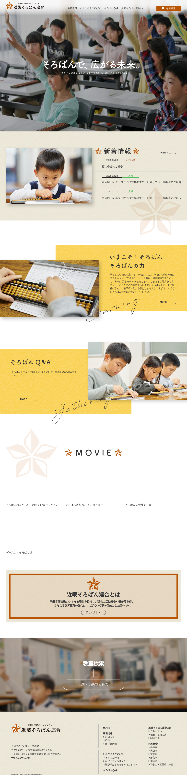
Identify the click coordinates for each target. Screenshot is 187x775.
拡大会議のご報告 (112, 166)
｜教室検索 (152, 743)
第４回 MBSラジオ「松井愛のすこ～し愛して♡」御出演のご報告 (141, 182)
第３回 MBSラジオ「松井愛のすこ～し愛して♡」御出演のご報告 (141, 198)
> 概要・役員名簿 (157, 734)
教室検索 (168, 8)
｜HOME (105, 727)
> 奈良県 (152, 757)
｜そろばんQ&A (109, 770)
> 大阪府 (152, 750)
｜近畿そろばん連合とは (158, 727)
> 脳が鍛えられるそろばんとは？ (120, 764)
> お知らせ (108, 737)
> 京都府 (152, 754)
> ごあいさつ (155, 731)
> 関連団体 (154, 738)
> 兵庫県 (152, 747)
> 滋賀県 (152, 761)
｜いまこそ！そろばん (112, 754)
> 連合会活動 (110, 743)
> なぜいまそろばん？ (114, 761)
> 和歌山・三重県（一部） (162, 764)
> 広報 (106, 740)
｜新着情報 (106, 733)
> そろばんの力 (111, 757)
